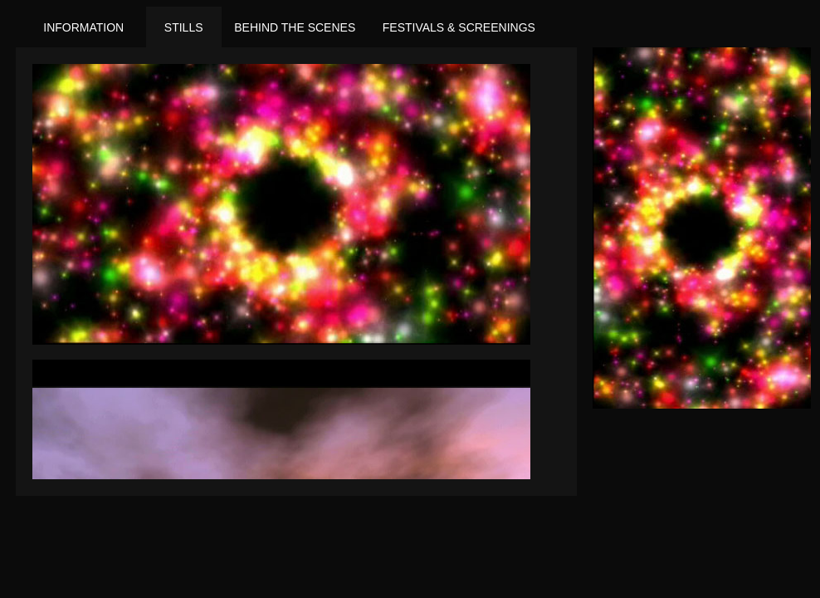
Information (83, 27)
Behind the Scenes (294, 27)
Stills (183, 27)
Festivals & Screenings (459, 27)
